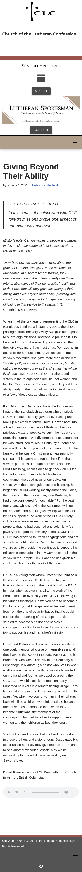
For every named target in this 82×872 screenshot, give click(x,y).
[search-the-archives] (41, 81)
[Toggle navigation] (75, 45)
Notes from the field (45, 185)
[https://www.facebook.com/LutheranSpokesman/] (41, 866)
